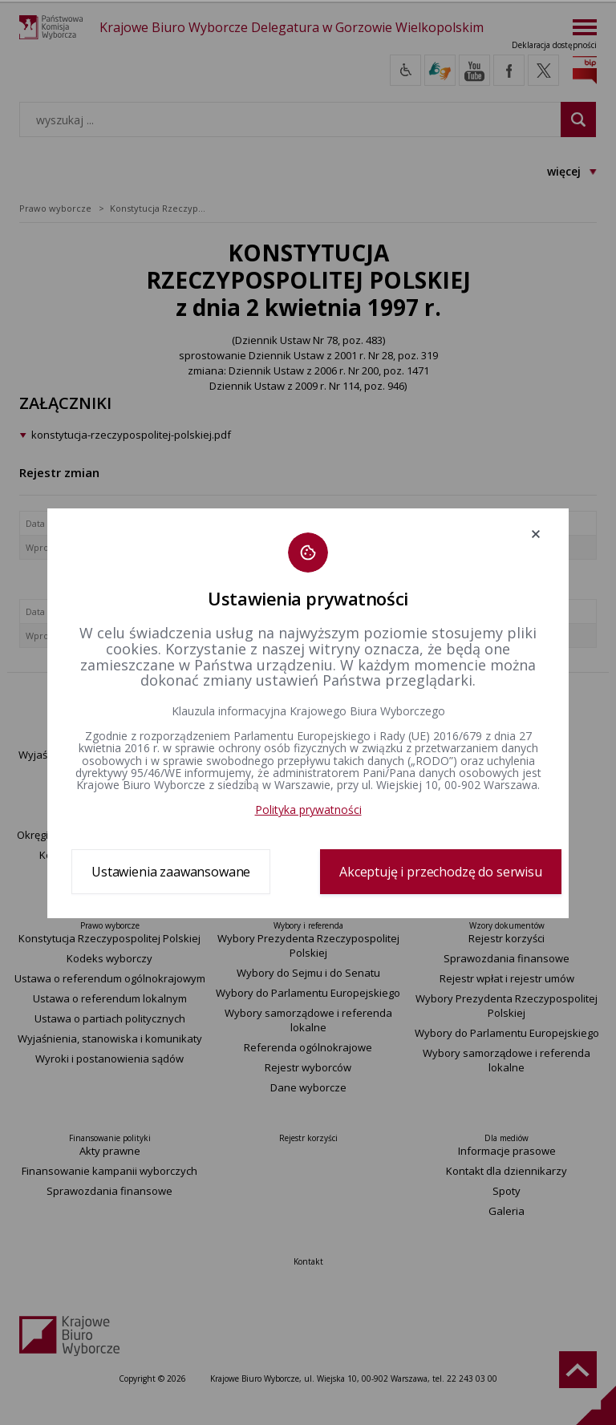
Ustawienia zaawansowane (170, 872)
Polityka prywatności (308, 809)
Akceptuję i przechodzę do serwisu (440, 872)
